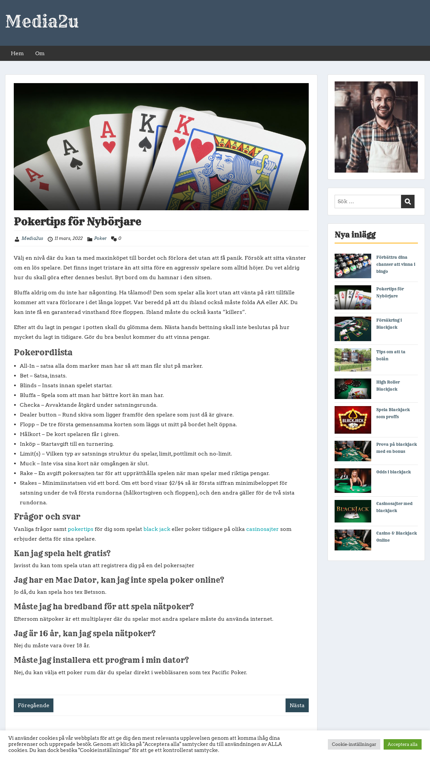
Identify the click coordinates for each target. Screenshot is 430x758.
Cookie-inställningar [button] (354, 744)
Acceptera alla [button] (403, 744)
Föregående (33, 705)
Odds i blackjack (393, 471)
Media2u (42, 21)
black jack (156, 529)
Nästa (297, 705)
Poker (100, 238)
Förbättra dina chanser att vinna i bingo (395, 264)
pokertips (80, 529)
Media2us (32, 238)
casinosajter (262, 529)
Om (40, 53)
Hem (17, 53)
